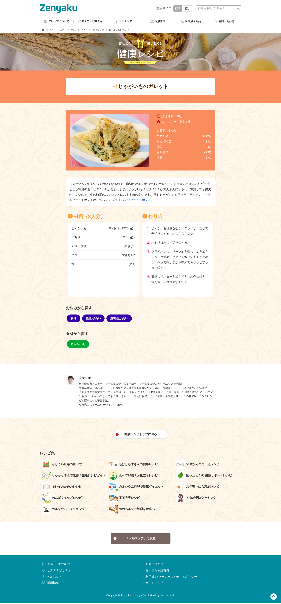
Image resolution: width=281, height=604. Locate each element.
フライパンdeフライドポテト (131, 200)
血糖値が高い (119, 318)
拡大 (187, 8)
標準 (178, 8)
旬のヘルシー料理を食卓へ (132, 509)
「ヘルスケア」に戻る (134, 539)
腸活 (74, 318)
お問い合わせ (152, 565)
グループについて (56, 565)
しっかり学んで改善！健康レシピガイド (74, 476)
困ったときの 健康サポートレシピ (204, 476)
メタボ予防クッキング (196, 498)
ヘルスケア (60, 30)
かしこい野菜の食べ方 (62, 465)
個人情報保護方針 (155, 571)
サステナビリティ (56, 571)
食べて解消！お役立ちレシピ (133, 476)
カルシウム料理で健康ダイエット (136, 487)
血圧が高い (93, 318)
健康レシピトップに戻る (136, 434)
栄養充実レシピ (124, 498)
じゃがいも (78, 344)
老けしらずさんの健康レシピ (133, 465)
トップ (46, 30)
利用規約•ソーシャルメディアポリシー (169, 577)
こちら (114, 405)
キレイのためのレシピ (62, 487)
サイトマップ (152, 584)
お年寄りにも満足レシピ (197, 487)
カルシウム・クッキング (63, 509)
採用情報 (50, 584)
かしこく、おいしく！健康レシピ (87, 30)
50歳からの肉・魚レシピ (197, 465)
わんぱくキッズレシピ (62, 498)
